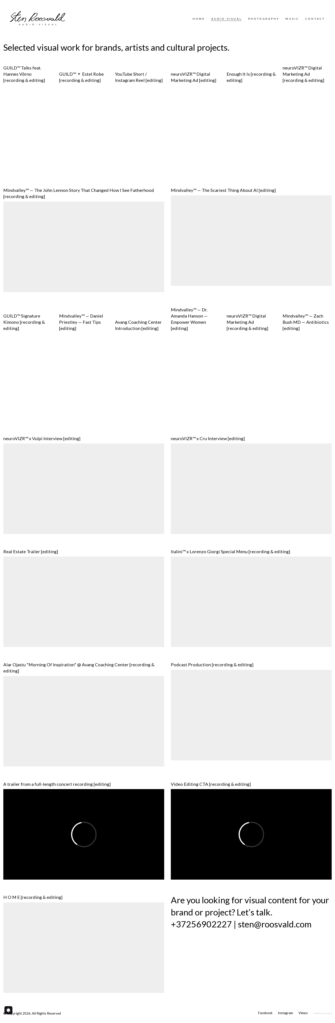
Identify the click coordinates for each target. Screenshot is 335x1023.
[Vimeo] (303, 1013)
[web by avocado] (322, 1013)
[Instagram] (285, 1013)
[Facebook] (265, 1013)
